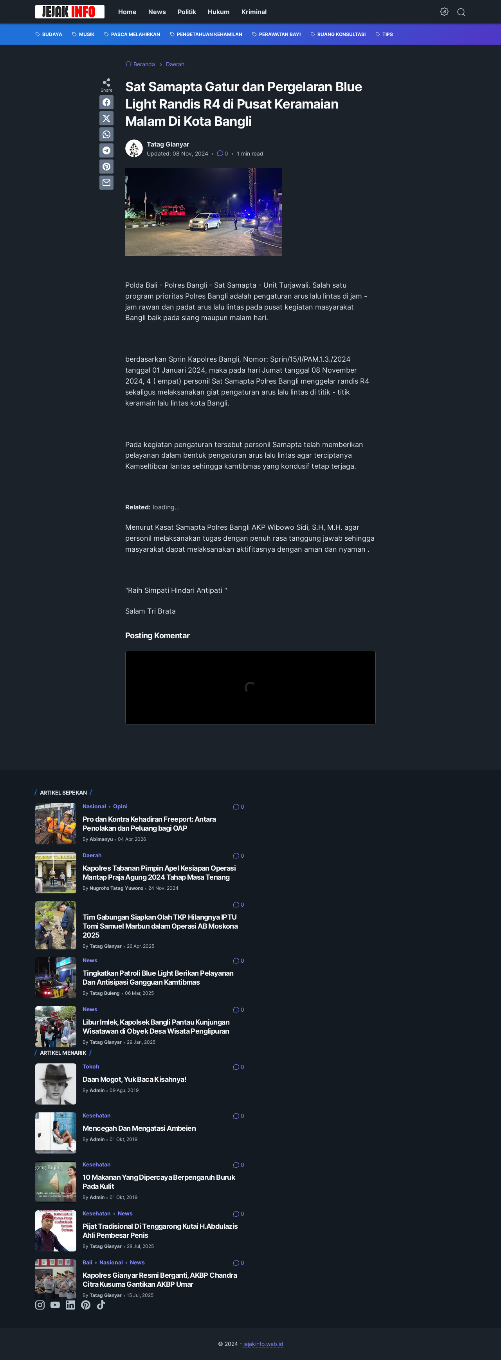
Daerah (92, 855)
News (157, 12)
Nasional (94, 806)
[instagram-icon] (40, 1305)
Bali (87, 1262)
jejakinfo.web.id (263, 1343)
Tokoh (91, 1066)
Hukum (219, 12)
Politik (187, 12)
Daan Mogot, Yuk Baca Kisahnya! (134, 1079)
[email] (106, 183)
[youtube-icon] (55, 1305)
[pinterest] (106, 166)
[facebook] (106, 102)
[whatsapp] (106, 134)
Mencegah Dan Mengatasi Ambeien (139, 1128)
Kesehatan (97, 1115)
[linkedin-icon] (70, 1305)
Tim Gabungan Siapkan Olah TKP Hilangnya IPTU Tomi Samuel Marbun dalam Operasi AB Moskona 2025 (160, 926)
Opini (120, 806)
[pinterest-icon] (85, 1305)
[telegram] (106, 150)
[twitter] (106, 118)
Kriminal (254, 12)
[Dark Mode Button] (444, 11)
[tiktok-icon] (101, 1305)
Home (127, 12)
